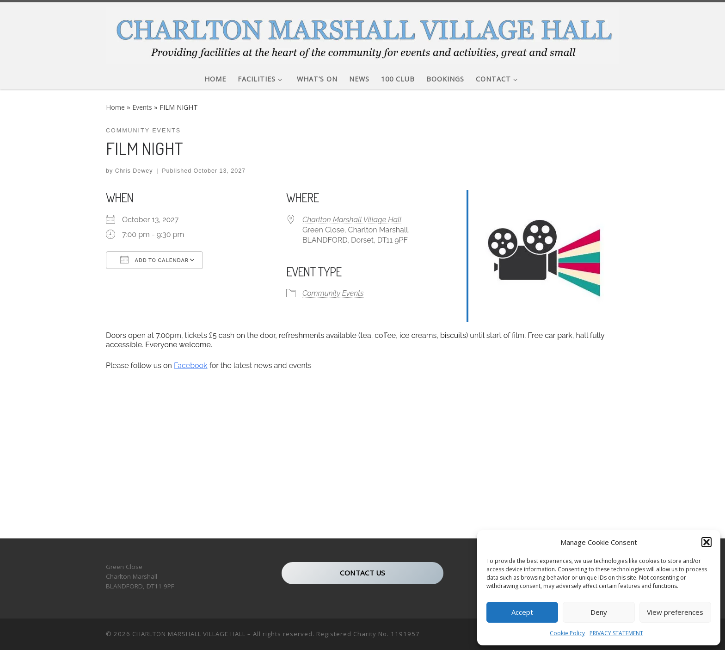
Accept (522, 612)
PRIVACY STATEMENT (616, 633)
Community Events (333, 293)
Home (115, 107)
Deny (598, 612)
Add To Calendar (154, 260)
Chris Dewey (134, 171)
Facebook (191, 365)
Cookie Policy (567, 633)
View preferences (675, 612)
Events (142, 107)
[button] (706, 542)
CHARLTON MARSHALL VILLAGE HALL (189, 634)
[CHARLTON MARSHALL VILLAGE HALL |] (362, 33)
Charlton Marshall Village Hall (352, 219)
